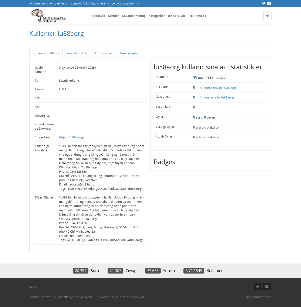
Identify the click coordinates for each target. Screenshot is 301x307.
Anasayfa (98, 16)
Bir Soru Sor (176, 16)
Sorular (113, 16)
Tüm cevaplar (129, 53)
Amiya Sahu (82, 297)
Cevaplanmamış (133, 16)
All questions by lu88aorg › (219, 87)
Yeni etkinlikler (77, 53)
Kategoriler (157, 16)
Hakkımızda (197, 16)
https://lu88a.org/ (71, 137)
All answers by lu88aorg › (218, 97)
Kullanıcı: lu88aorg (46, 53)
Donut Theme (40, 297)
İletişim (33, 287)
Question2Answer (130, 297)
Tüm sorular (103, 53)
